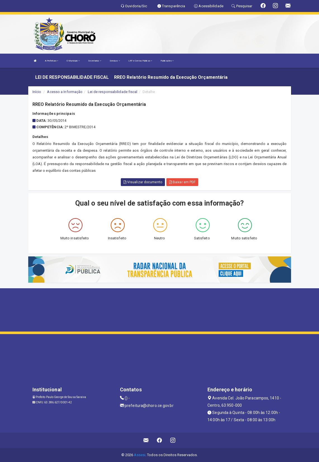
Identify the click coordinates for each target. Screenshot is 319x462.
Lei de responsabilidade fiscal (113, 92)
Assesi (139, 455)
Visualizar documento (143, 182)
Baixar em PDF (182, 182)
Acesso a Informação (64, 92)
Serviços (115, 60)
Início (36, 92)
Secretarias (94, 60)
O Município (73, 60)
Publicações (167, 60)
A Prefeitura (51, 60)
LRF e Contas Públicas (140, 60)
